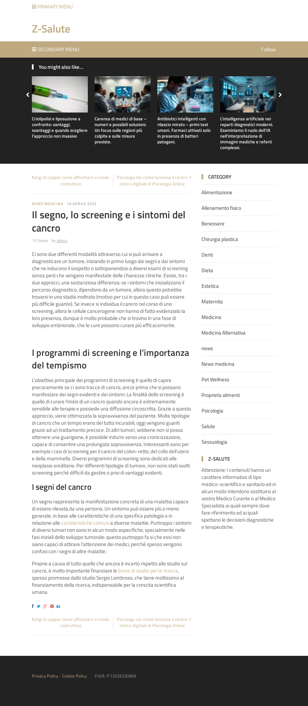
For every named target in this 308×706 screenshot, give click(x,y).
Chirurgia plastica (219, 239)
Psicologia (212, 411)
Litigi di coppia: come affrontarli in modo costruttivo (71, 180)
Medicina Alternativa (223, 333)
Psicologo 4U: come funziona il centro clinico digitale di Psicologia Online (152, 180)
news (207, 348)
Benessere (213, 223)
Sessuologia (214, 442)
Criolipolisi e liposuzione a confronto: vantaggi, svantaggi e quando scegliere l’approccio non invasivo (60, 127)
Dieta (207, 270)
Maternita (212, 301)
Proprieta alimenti (220, 395)
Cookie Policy (74, 675)
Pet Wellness (215, 379)
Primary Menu (52, 7)
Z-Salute (51, 28)
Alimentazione (216, 192)
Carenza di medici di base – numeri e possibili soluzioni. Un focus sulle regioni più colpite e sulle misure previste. (121, 130)
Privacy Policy (45, 675)
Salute (208, 426)
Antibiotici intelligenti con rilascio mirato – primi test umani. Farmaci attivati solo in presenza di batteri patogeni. (184, 130)
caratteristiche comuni (85, 523)
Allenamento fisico (221, 208)
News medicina (47, 203)
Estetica (210, 286)
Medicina (211, 317)
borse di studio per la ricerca (148, 570)
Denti (207, 255)
